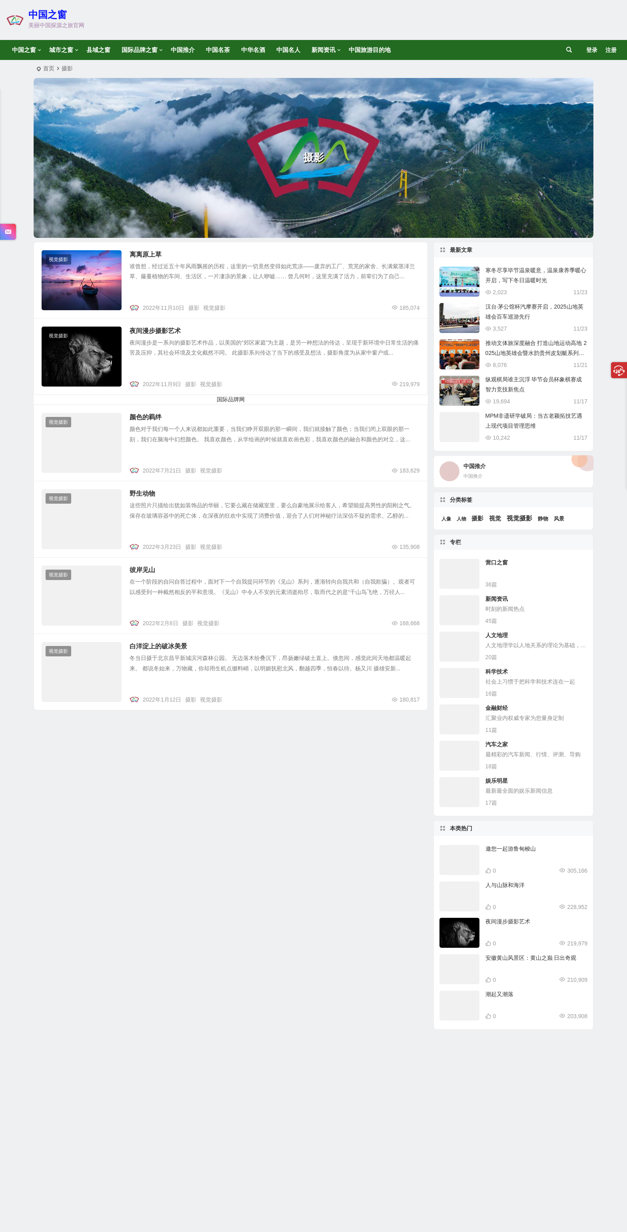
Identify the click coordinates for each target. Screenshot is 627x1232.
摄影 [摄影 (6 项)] (477, 518)
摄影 (194, 308)
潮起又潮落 (499, 994)
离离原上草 (146, 254)
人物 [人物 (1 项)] (461, 519)
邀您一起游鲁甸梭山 (510, 848)
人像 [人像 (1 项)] (446, 519)
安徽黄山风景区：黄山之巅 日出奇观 (531, 958)
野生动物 (142, 493)
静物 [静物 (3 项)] (543, 519)
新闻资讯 (323, 49)
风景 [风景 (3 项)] (559, 519)
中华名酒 (253, 49)
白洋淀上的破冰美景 (158, 646)
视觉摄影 (58, 259)
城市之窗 (61, 49)
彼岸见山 (142, 569)
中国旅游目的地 (370, 49)
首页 (48, 68)
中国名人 (288, 49)
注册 (611, 50)
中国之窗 (47, 14)
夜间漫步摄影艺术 (155, 330)
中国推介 (183, 49)
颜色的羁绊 (146, 417)
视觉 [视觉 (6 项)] (495, 518)
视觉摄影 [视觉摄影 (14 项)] (519, 518)
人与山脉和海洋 (505, 885)
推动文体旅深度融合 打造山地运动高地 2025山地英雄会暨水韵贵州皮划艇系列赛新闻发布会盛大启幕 (536, 353)
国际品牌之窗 (140, 49)
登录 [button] (591, 50)
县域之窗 (98, 49)
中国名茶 (218, 49)
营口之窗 (496, 562)
